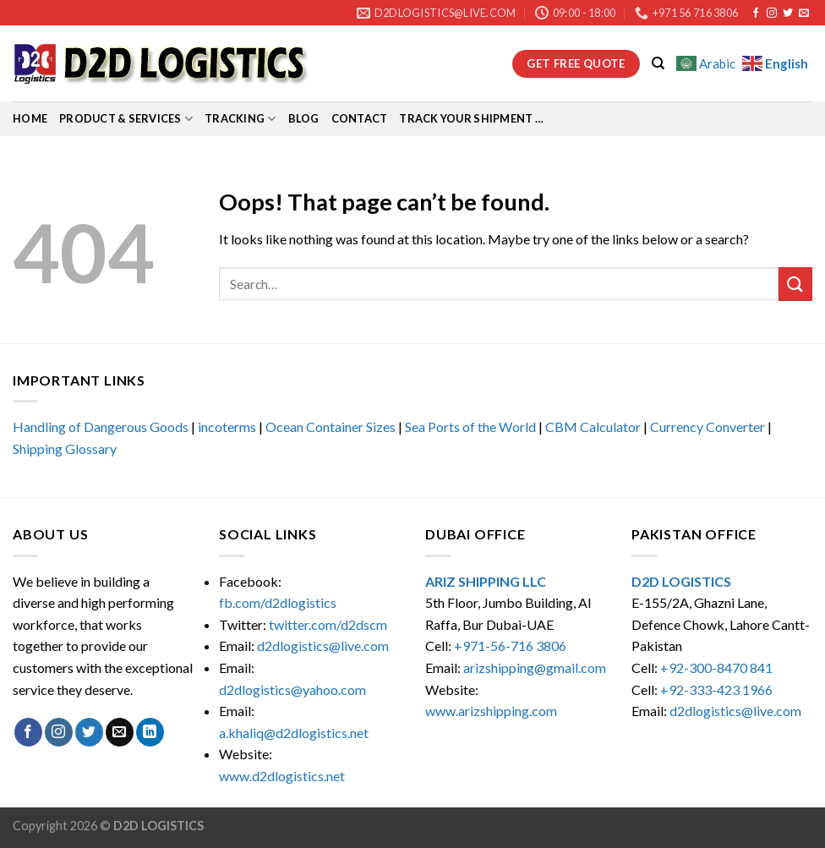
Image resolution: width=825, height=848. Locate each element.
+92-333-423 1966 (716, 689)
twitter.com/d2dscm (328, 624)
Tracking (240, 119)
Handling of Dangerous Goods (100, 427)
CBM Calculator (593, 427)
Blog (304, 118)
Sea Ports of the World (470, 427)
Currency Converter (707, 427)
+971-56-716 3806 (510, 645)
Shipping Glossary (65, 448)
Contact (359, 118)
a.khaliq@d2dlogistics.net (294, 733)
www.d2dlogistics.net (282, 776)
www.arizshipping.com (491, 711)
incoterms (227, 427)
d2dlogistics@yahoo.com (292, 689)
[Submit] (795, 283)
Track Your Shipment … (471, 118)
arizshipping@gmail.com (534, 667)
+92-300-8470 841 (716, 667)
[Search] (658, 63)
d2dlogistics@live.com (324, 645)
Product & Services (126, 119)
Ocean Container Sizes (330, 427)
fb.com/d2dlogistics (277, 602)
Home (30, 118)
